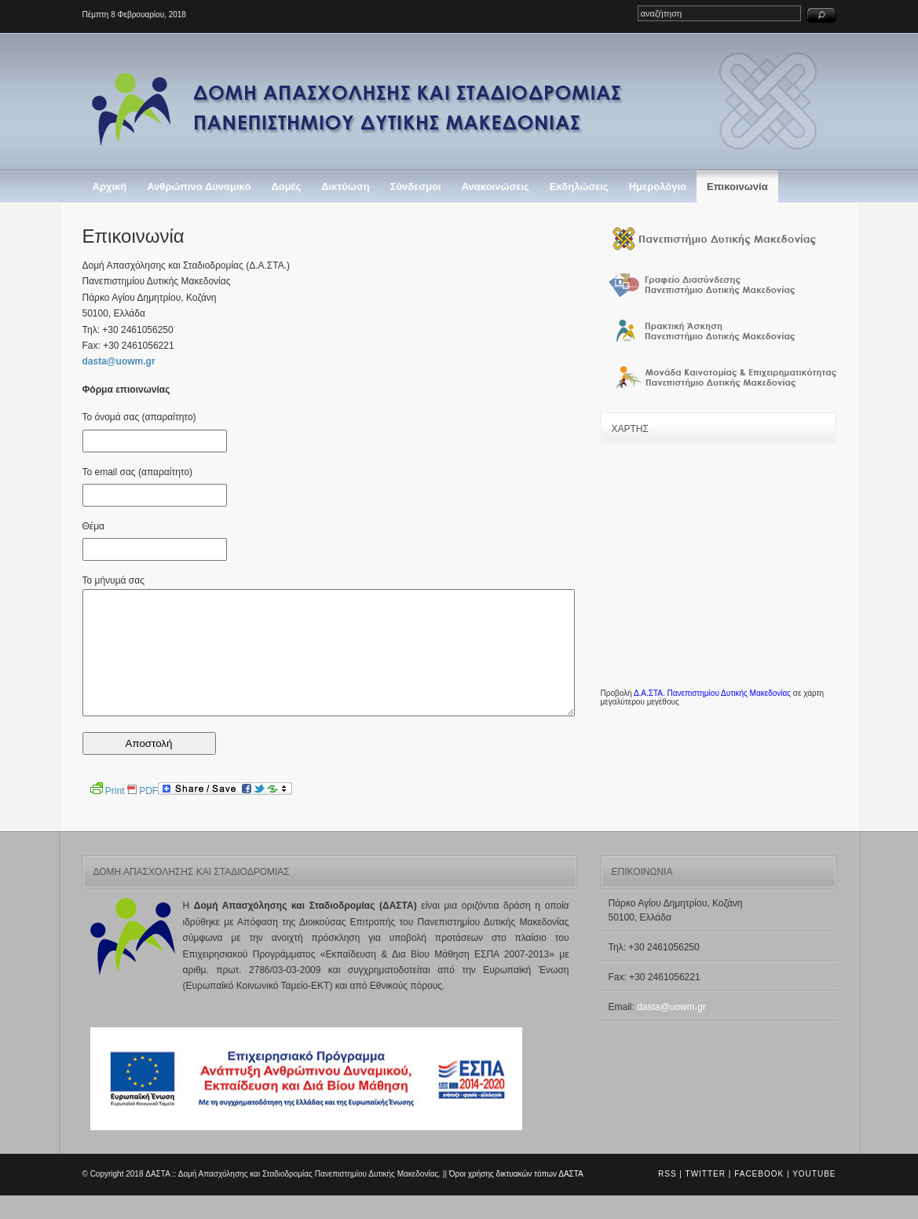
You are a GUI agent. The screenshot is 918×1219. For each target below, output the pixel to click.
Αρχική (110, 186)
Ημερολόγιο (657, 186)
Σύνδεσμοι (415, 186)
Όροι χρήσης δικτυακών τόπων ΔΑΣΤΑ (516, 1197)
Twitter (706, 1197)
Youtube (814, 1197)
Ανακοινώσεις (495, 186)
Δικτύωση (345, 186)
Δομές (286, 186)
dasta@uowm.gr (118, 361)
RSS (667, 1197)
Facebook (759, 1197)
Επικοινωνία (737, 186)
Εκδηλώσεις (579, 186)
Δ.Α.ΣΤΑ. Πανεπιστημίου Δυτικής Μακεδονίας (712, 693)
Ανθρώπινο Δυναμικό (199, 186)
